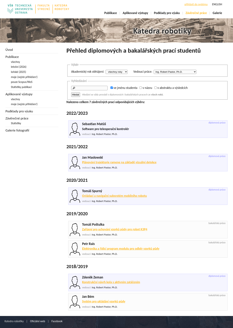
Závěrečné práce (196, 13)
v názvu (147, 88)
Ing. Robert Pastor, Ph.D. (104, 134)
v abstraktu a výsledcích (172, 88)
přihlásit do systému (196, 4)
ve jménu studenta (125, 88)
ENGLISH (217, 4)
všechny (15, 62)
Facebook (57, 321)
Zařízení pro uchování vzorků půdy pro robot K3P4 (114, 229)
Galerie (217, 13)
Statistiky (16, 123)
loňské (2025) (18, 72)
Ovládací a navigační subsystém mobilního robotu (114, 196)
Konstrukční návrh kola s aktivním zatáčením (111, 282)
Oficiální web (37, 321)
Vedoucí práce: (142, 72)
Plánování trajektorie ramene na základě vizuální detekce (119, 162)
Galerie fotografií (17, 130)
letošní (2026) (18, 66)
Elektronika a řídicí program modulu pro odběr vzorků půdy (120, 249)
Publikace (110, 13)
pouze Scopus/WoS (21, 82)
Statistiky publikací (21, 87)
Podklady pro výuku (167, 13)
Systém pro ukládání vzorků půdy (103, 301)
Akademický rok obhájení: (87, 72)
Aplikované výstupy (135, 13)
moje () (24, 77)
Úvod (9, 50)
